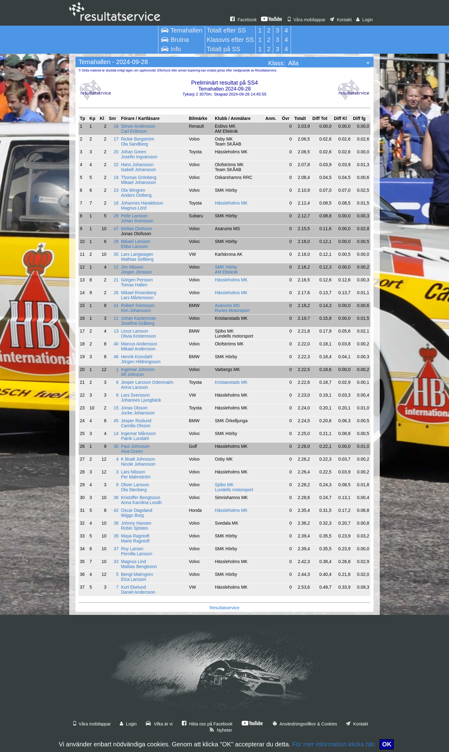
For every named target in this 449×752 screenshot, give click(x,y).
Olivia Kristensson (138, 336)
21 (115, 279)
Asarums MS (227, 305)
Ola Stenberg (134, 489)
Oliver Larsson (135, 484)
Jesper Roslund (136, 420)
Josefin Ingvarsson (139, 156)
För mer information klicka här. (334, 744)
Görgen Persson (137, 279)
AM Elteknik (226, 272)
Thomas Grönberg (139, 177)
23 (115, 190)
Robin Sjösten (134, 528)
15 (115, 407)
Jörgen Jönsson (136, 272)
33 (115, 561)
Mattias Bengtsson (139, 566)
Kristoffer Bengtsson (140, 497)
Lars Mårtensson (137, 297)
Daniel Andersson (138, 592)
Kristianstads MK (231, 382)
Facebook (243, 19)
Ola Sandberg (134, 143)
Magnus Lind (133, 561)
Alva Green (132, 451)
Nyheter (220, 730)
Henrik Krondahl (136, 356)
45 (115, 420)
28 (115, 241)
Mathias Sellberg (137, 259)
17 (115, 138)
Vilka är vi (159, 723)
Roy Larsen (132, 548)
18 (115, 202)
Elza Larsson (133, 579)
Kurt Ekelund (133, 587)
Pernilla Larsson (136, 553)
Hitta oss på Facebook (207, 723)
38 (115, 523)
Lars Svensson (135, 395)
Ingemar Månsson (138, 433)
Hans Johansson (137, 164)
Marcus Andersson (139, 343)
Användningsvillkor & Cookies (305, 723)
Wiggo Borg (132, 515)
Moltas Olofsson (136, 228)
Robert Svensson (137, 305)
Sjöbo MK (224, 484)
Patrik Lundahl (135, 438)
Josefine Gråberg (137, 323)
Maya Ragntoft (135, 535)
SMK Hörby (226, 267)
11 (115, 318)
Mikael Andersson (138, 348)
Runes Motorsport (232, 310)
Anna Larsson (134, 387)
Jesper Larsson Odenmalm (147, 382)
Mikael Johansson (138, 182)
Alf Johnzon (132, 374)
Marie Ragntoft (135, 540)
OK (386, 744)
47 (115, 228)
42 (115, 510)
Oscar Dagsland (136, 510)
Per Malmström (136, 476)
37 (115, 548)
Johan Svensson (137, 220)
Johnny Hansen (136, 523)
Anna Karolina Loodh (141, 502)
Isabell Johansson (138, 169)
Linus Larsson (134, 331)
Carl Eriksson (134, 131)
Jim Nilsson (132, 267)
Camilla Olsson (135, 425)
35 (115, 254)
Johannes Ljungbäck (141, 400)
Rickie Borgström (137, 138)
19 (115, 177)
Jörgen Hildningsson (141, 361)
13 (115, 331)
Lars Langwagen (137, 254)
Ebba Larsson (134, 246)
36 (115, 497)
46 (115, 356)
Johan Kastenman (138, 318)
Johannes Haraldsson (142, 202)
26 (115, 292)
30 (115, 446)
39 (115, 535)
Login (364, 19)
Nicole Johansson (138, 464)
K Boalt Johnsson (138, 459)
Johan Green (133, 151)
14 (115, 433)
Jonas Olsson (134, 407)
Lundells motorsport (234, 489)
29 (115, 215)
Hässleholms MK (231, 202)
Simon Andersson (138, 126)
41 (115, 305)
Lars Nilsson (133, 471)
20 (115, 151)
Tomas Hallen (134, 284)
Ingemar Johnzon (138, 369)
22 (115, 164)
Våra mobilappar (307, 19)
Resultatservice (224, 607)
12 (115, 267)
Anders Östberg (136, 195)
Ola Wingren (133, 190)
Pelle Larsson (134, 215)
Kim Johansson (136, 310)
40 (115, 343)
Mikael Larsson (135, 241)
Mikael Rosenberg (138, 292)
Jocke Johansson (138, 412)
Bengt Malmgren (137, 574)
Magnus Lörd (134, 207)
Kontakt (341, 19)
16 (115, 126)
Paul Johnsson (135, 446)
